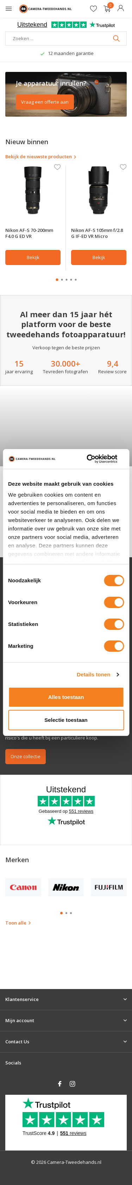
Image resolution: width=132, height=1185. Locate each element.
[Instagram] (72, 1084)
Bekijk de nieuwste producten (41, 156)
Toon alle (18, 975)
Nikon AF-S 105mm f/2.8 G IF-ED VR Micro (97, 233)
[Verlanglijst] (93, 9)
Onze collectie (25, 808)
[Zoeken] (66, 38)
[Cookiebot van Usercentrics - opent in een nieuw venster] (88, 458)
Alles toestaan (66, 697)
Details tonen (93, 674)
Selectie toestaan (66, 720)
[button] (56, 279)
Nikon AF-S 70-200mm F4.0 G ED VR (29, 233)
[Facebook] (60, 1084)
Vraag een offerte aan (45, 102)
